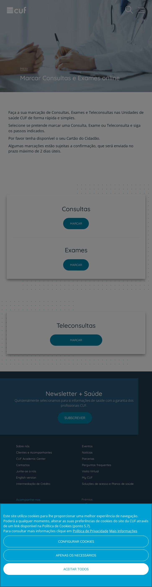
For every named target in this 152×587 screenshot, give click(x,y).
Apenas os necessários (76, 555)
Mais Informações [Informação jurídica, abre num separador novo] (123, 531)
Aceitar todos (76, 569)
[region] (76, 545)
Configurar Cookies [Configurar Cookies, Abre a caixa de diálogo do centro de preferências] (76, 541)
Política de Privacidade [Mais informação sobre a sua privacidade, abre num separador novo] (90, 531)
